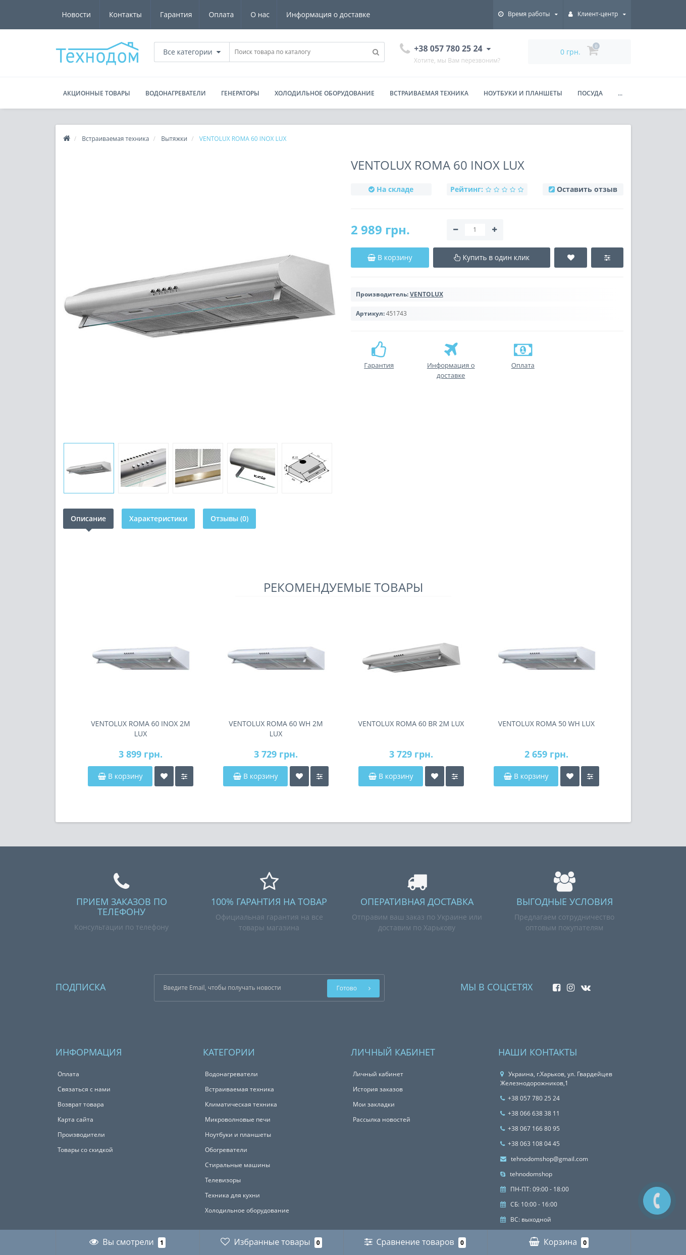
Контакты (358, 14)
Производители (81, 1134)
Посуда (590, 93)
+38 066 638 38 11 (530, 1113)
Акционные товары (96, 93)
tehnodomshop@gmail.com (544, 1158)
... (620, 93)
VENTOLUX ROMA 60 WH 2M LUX (276, 728)
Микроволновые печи (238, 1119)
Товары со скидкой (85, 1149)
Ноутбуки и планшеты (523, 93)
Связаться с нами (84, 1089)
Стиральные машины (237, 1165)
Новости (309, 14)
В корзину (120, 776)
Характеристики (158, 518)
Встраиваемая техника (429, 93)
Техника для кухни (232, 1195)
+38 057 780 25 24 (530, 1098)
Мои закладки (374, 1104)
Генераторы (240, 93)
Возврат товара (81, 1104)
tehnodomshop (526, 1174)
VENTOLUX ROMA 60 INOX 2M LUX (140, 728)
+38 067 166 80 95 (530, 1128)
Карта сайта (75, 1119)
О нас (165, 14)
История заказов (378, 1089)
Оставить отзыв (587, 189)
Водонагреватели (175, 93)
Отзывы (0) (229, 518)
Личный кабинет (378, 1074)
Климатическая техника (241, 1104)
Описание (88, 518)
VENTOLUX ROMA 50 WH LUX (546, 723)
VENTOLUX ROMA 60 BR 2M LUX (411, 723)
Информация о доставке (235, 14)
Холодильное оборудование (325, 93)
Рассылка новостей (381, 1119)
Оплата (124, 14)
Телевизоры (223, 1180)
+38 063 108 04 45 (530, 1143)
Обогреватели (226, 1149)
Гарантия (78, 14)
